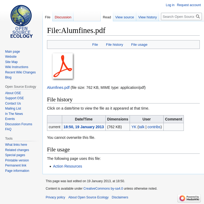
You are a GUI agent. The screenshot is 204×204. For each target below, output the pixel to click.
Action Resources (67, 166)
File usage (139, 45)
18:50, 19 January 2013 (83, 127)
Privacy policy (55, 197)
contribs (153, 127)
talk (141, 127)
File (95, 45)
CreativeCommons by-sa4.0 (103, 188)
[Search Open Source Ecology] (181, 16)
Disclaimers (120, 197)
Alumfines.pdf (58, 87)
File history (114, 45)
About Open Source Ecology (88, 197)
